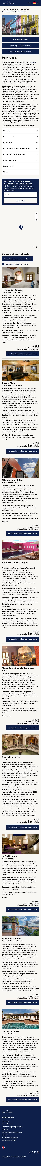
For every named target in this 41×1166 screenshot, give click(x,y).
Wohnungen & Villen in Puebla (20, 46)
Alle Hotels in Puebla (20, 40)
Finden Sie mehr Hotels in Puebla (20, 52)
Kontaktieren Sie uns (9, 1140)
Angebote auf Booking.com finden (15, 264)
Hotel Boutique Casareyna (15, 562)
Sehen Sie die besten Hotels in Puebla (17, 259)
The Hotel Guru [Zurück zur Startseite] (8, 1118)
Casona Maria (8, 383)
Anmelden (20, 201)
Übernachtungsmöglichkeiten (12, 1127)
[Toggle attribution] (36, 247)
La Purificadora (9, 856)
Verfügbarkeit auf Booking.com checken (22, 354)
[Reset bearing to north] (36, 219)
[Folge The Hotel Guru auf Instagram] (35, 1152)
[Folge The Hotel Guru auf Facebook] (32, 1152)
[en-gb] (3, 1147)
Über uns (5, 1129)
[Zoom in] (36, 213)
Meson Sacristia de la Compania (18, 668)
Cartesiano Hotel (10, 1031)
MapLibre (33, 246)
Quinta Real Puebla (11, 757)
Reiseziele (5, 1121)
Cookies (5, 1135)
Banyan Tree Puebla (11, 938)
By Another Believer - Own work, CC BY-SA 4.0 (22, 34)
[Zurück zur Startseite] (8, 3)
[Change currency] (29, 3)
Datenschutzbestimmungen (12, 1132)
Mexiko (34, 62)
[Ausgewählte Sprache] (34, 2)
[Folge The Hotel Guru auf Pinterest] (38, 1152)
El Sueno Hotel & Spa (12, 480)
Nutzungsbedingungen (10, 1138)
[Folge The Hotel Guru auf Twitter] (30, 1152)
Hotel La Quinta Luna (12, 290)
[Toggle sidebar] (38, 3)
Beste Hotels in (7, 1124)
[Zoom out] (36, 216)
